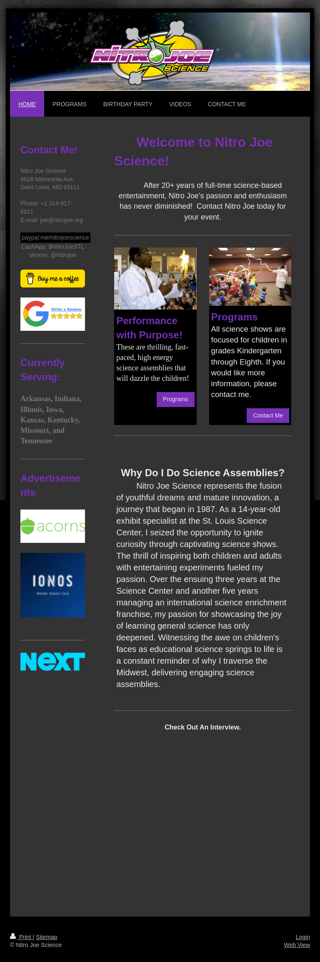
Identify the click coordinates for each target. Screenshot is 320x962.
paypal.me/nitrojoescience (55, 237)
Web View (297, 945)
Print (21, 937)
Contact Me (268, 415)
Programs (175, 399)
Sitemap (46, 937)
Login (303, 937)
